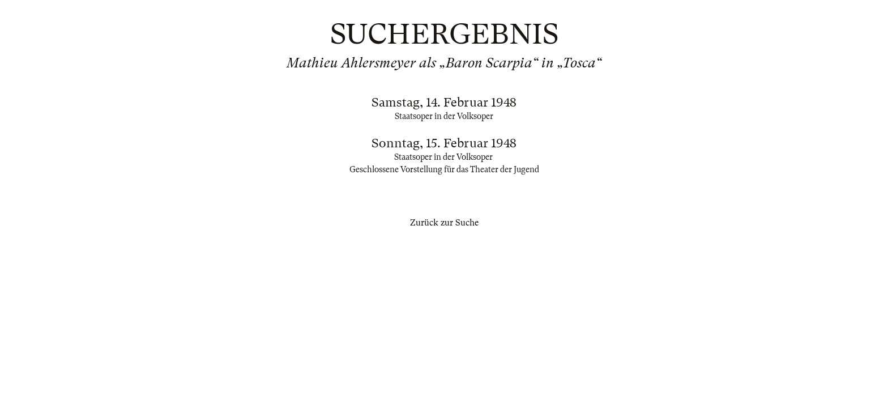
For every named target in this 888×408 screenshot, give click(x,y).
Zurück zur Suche (444, 223)
